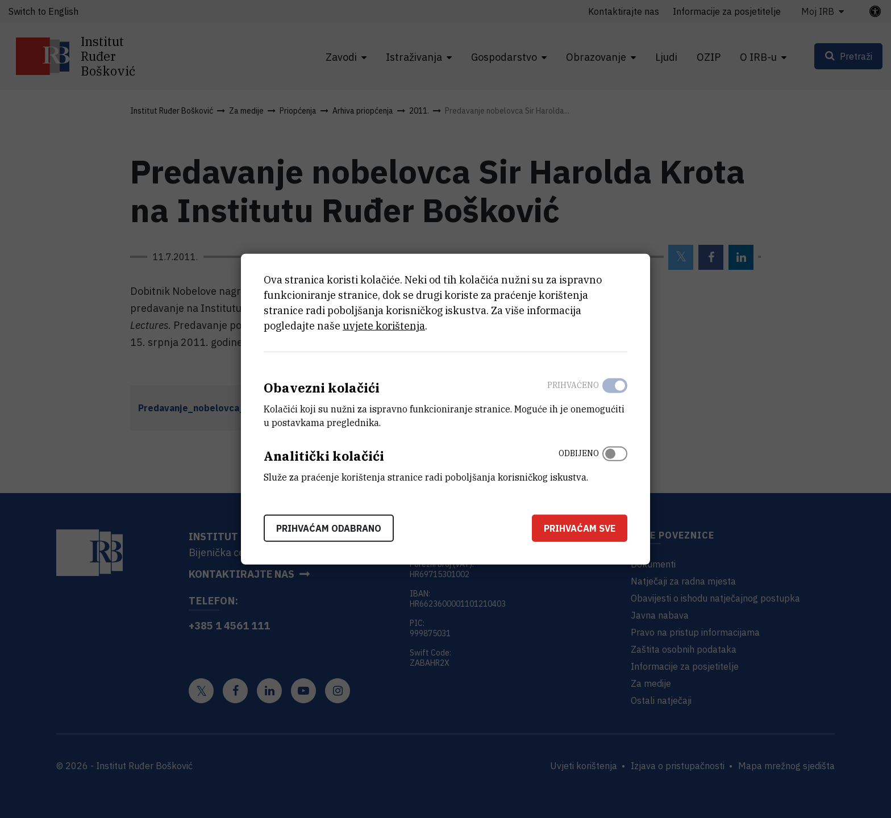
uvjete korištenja (384, 325)
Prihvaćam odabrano (328, 527)
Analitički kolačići (324, 456)
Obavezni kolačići (322, 387)
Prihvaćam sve (579, 527)
